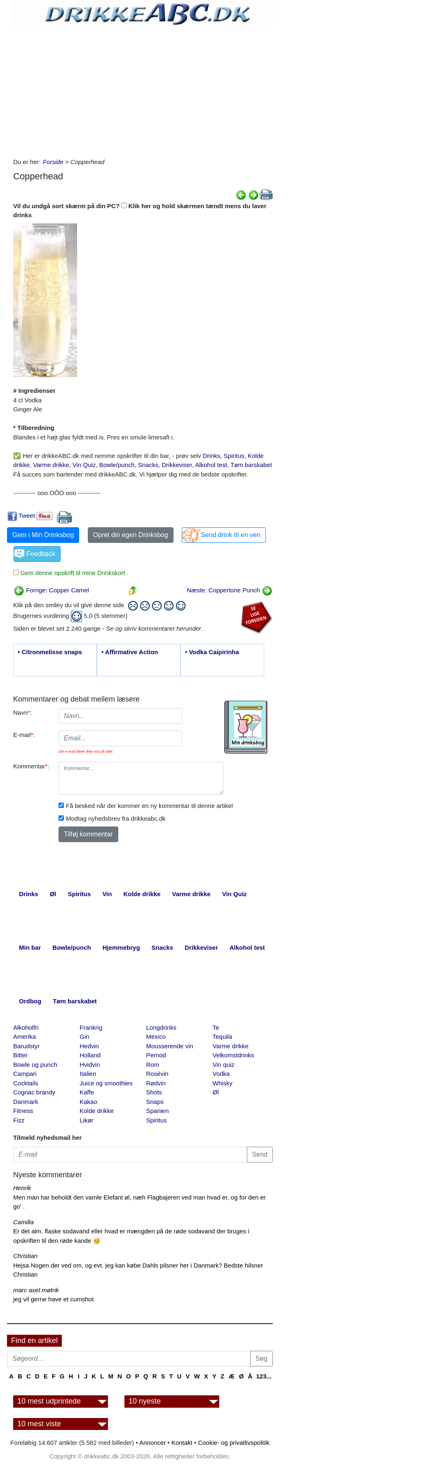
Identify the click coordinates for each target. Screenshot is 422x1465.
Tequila (222, 1036)
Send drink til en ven (230, 534)
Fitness (23, 1110)
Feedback (40, 553)
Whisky (222, 1083)
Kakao (88, 1101)
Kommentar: (31, 766)
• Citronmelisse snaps (50, 651)
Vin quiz (223, 1064)
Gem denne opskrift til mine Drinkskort (72, 572)
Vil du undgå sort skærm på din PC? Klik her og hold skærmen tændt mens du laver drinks (140, 210)
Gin (84, 1036)
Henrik (22, 1187)
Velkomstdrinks (233, 1055)
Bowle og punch (35, 1064)
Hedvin (89, 1045)
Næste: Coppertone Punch (229, 590)
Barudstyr (26, 1045)
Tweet (27, 515)
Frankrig (91, 1027)
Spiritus (234, 455)
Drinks (211, 455)
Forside (53, 161)
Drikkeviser (177, 464)
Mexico (156, 1036)
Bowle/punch (117, 464)
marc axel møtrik (36, 1290)
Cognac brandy (34, 1092)
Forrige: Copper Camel (51, 590)
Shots (154, 1092)
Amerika (24, 1036)
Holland (90, 1055)
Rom (152, 1064)
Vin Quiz (84, 464)
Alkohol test (211, 464)
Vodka (221, 1073)
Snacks (148, 464)
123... (264, 1376)
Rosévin (157, 1073)
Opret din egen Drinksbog (130, 534)
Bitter (20, 1055)
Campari (25, 1073)
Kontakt (181, 1442)
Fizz (19, 1120)
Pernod (156, 1055)
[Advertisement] (143, 91)
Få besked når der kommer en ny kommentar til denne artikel (149, 805)
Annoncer (152, 1442)
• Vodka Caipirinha (212, 651)
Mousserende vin (169, 1045)
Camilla (23, 1222)
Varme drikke (51, 464)
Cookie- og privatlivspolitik (233, 1442)
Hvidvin (90, 1064)
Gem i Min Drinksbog (43, 534)
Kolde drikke (97, 1110)
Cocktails (25, 1083)
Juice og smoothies (106, 1083)
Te (216, 1027)
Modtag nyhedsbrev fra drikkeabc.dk (116, 818)
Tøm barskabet (251, 464)
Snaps (155, 1101)
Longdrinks (161, 1027)
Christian (25, 1255)
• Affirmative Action (129, 651)
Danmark (25, 1101)
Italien (88, 1073)
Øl (216, 1092)
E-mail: (24, 734)
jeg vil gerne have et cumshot (53, 1299)
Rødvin (156, 1083)
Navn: (22, 712)
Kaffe (87, 1092)
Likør (86, 1120)
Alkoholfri (26, 1027)
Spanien (157, 1110)
